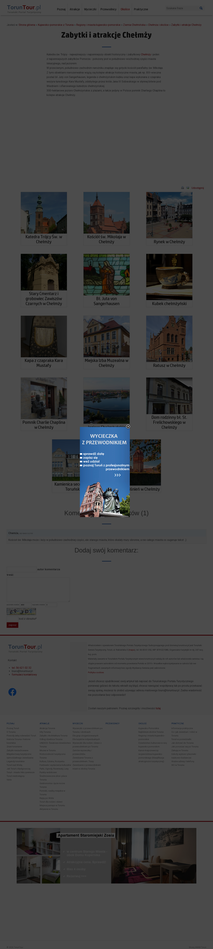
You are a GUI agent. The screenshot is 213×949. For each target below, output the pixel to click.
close (128, 426)
